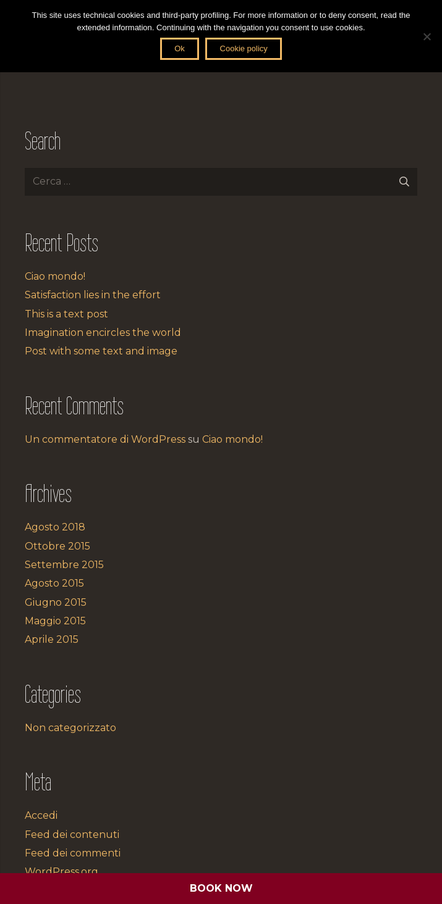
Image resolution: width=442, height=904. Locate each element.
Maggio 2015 (55, 621)
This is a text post (66, 314)
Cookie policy (244, 48)
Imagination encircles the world (103, 332)
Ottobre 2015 (57, 546)
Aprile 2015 (52, 639)
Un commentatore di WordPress (105, 439)
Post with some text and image (101, 351)
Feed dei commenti (73, 853)
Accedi (41, 815)
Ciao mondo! (55, 276)
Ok (179, 48)
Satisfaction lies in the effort (93, 295)
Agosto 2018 (55, 527)
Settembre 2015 (64, 565)
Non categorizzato (70, 728)
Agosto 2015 (54, 583)
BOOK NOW (221, 888)
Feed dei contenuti (72, 834)
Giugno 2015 (56, 602)
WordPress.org (61, 871)
